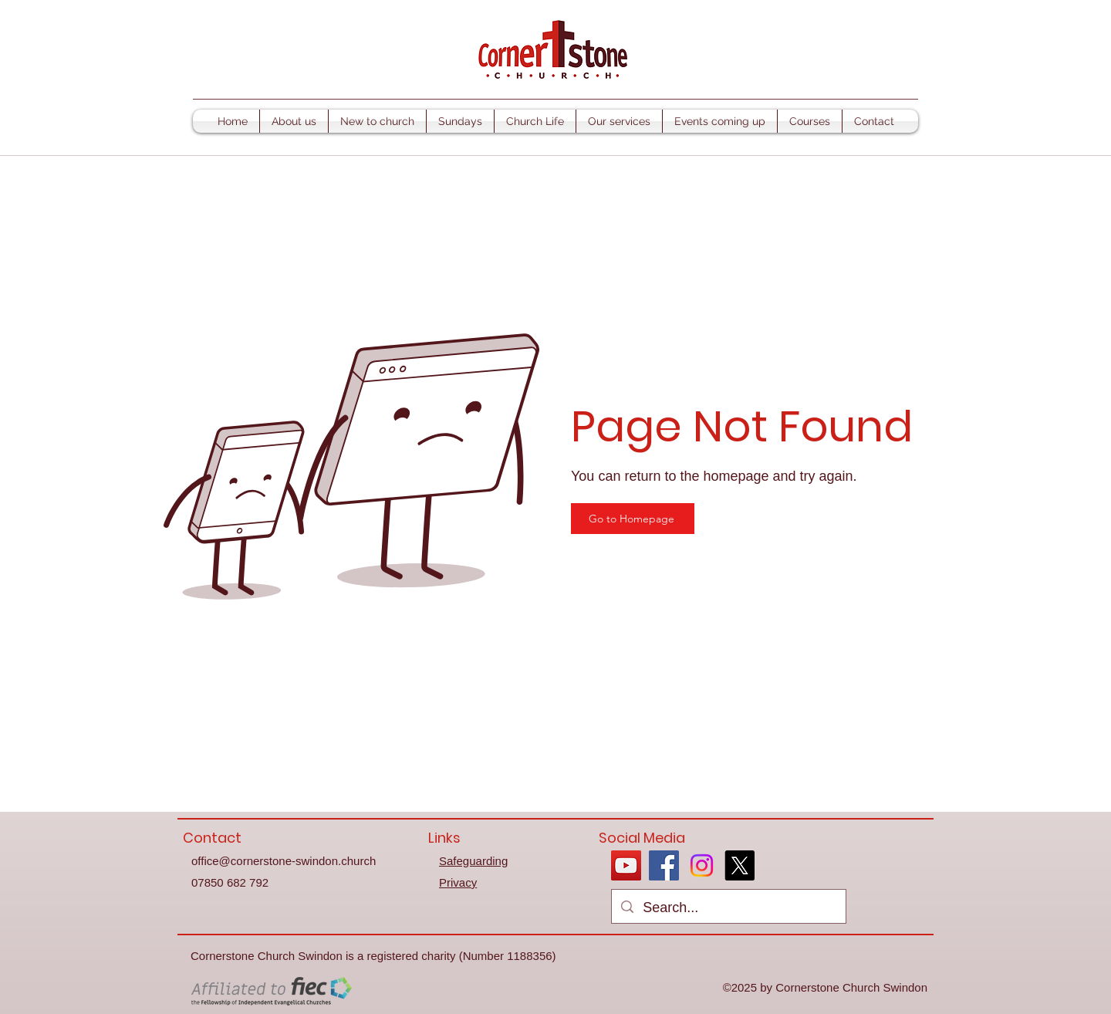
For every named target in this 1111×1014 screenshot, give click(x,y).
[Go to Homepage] (632, 518)
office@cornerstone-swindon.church (283, 860)
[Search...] (728, 908)
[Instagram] (702, 865)
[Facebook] (664, 865)
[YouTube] (626, 865)
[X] (739, 865)
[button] (294, 121)
